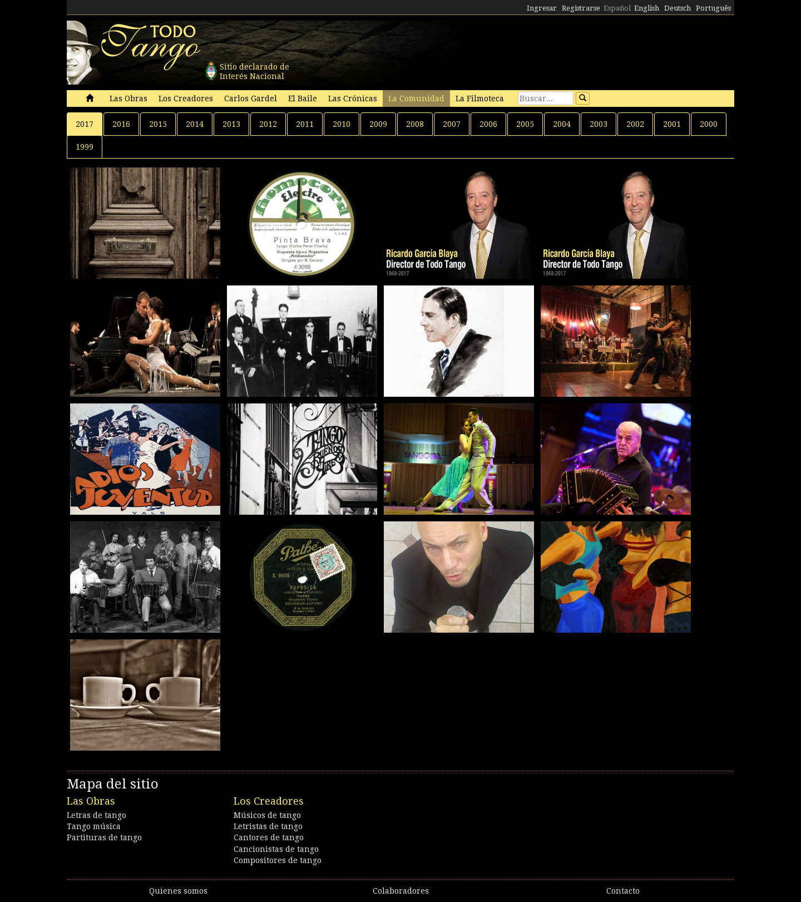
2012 (268, 124)
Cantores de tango (269, 837)
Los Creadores (186, 98)
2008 (415, 124)
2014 (195, 124)
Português (713, 8)
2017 (84, 124)
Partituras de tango (104, 837)
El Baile (302, 98)
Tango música (94, 826)
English (646, 8)
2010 (341, 124)
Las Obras (128, 98)
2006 (488, 124)
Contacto (623, 890)
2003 (598, 124)
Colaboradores (401, 890)
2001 (672, 124)
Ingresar (542, 8)
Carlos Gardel (250, 98)
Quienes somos (178, 890)
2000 (709, 124)
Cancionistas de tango (276, 849)
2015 (158, 124)
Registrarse (581, 8)
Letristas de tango (268, 826)
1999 (84, 146)
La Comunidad (416, 98)
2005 (525, 124)
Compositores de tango (278, 860)
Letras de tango (96, 815)
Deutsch (677, 8)
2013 (231, 124)
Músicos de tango (267, 815)
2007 (452, 124)
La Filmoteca (480, 98)
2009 (378, 124)
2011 (305, 124)
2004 (562, 124)
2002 (635, 124)
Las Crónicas (352, 98)
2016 (121, 124)
